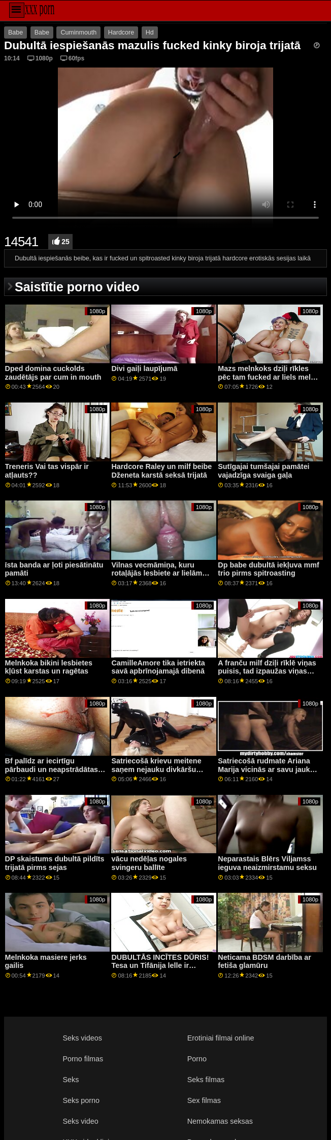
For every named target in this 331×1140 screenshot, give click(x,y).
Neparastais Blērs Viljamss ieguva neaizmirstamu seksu (267, 863)
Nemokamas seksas (220, 1121)
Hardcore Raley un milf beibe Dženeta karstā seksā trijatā (161, 470)
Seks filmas (205, 1080)
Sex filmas (204, 1100)
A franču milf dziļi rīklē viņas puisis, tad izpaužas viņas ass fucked (267, 671)
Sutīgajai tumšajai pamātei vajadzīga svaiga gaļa (263, 470)
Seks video (80, 1121)
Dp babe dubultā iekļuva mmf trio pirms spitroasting (268, 569)
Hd (150, 32)
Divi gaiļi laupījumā (144, 368)
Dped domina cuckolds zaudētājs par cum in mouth (53, 372)
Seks (70, 1080)
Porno (197, 1059)
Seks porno (81, 1100)
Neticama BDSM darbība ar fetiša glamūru (264, 961)
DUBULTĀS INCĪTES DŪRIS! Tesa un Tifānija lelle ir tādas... (160, 965)
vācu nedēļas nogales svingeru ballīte (148, 863)
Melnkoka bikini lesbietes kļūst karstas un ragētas (48, 667)
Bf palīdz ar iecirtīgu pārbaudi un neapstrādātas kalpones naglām (51, 769)
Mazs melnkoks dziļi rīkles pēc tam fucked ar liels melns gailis (268, 376)
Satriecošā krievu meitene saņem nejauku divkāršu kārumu (156, 769)
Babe (15, 32)
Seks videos (82, 1038)
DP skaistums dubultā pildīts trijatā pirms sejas (55, 863)
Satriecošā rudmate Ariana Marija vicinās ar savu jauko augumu (266, 769)
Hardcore (121, 32)
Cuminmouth (78, 32)
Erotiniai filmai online (220, 1038)
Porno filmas (82, 1059)
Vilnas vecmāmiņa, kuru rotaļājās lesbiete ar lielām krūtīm (156, 573)
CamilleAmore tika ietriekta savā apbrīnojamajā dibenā (158, 667)
